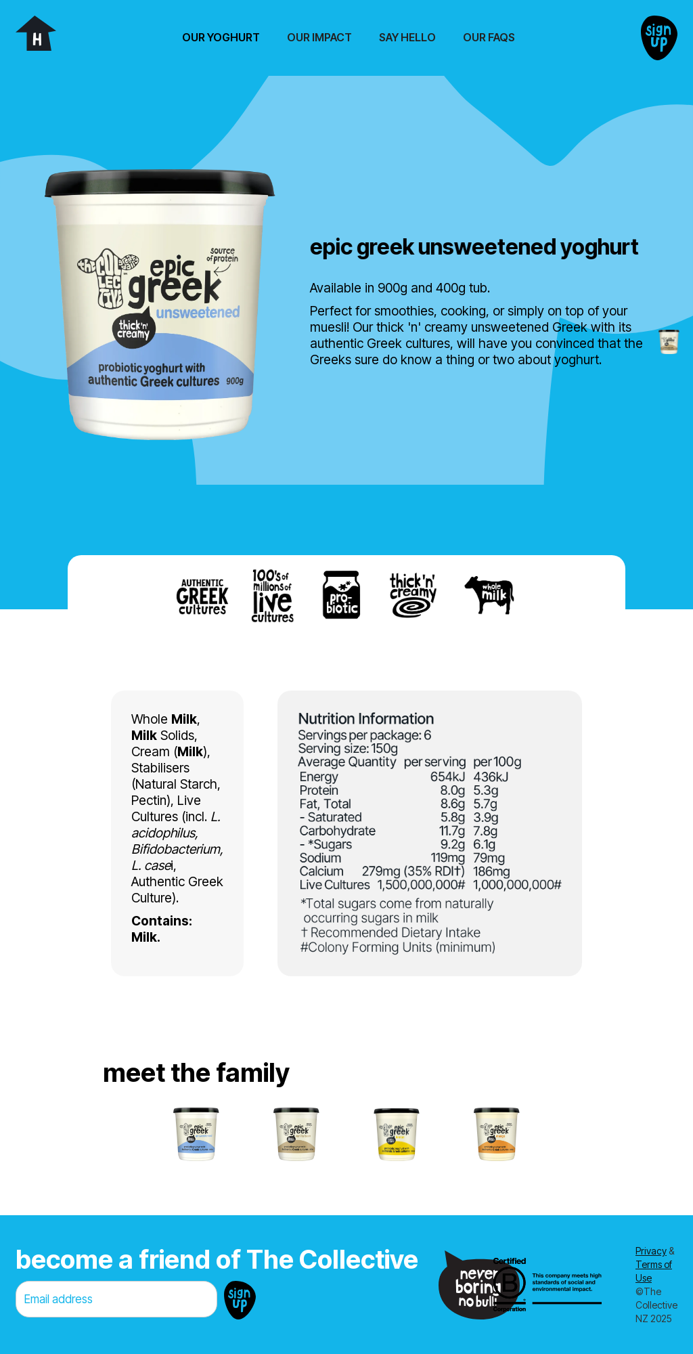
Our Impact (319, 37)
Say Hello (407, 37)
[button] (221, 37)
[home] (36, 33)
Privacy (651, 1251)
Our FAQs (489, 37)
